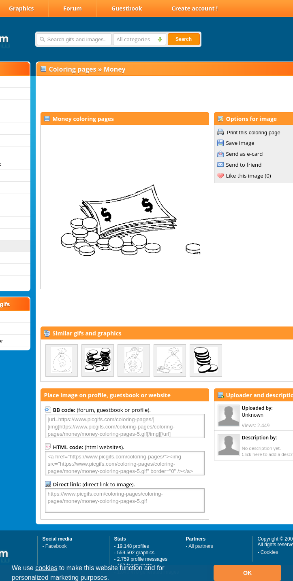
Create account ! (195, 8)
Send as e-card (244, 153)
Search (183, 39)
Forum (72, 8)
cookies (46, 567)
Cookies (269, 552)
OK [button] (247, 573)
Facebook (56, 546)
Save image (240, 142)
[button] (112, 578)
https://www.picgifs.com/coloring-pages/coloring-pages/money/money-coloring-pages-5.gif (125, 500)
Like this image (244, 175)
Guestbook (126, 8)
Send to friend (244, 164)
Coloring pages (72, 69)
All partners (200, 546)
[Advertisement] (141, 93)
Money (115, 69)
